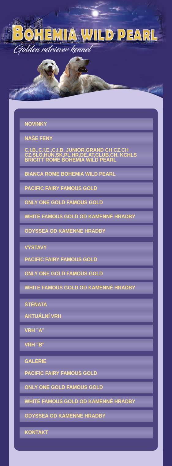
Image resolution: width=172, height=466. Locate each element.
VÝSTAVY (35, 247)
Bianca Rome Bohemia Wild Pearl (69, 174)
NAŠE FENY (38, 138)
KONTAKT (36, 432)
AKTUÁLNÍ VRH (42, 316)
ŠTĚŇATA (35, 304)
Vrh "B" (34, 344)
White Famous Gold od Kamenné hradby (79, 216)
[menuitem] (86, 124)
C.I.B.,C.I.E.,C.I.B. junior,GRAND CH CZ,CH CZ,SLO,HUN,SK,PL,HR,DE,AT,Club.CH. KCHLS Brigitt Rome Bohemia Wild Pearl (80, 154)
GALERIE (35, 361)
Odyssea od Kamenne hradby (64, 231)
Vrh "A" (34, 330)
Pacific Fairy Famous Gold (60, 188)
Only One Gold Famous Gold (63, 202)
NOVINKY (35, 124)
